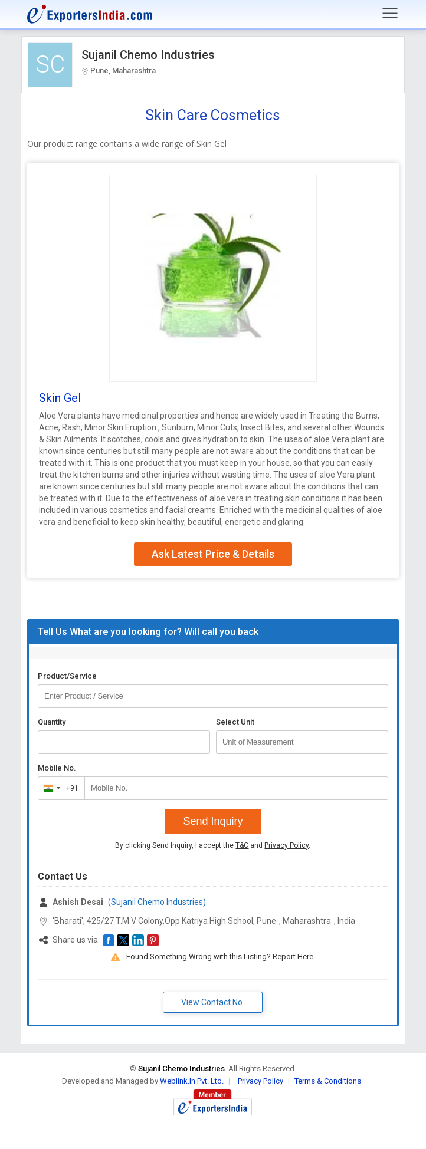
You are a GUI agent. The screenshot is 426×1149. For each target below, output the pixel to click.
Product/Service (67, 675)
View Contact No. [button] (212, 1002)
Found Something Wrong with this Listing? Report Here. (220, 956)
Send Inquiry (213, 821)
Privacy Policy (286, 845)
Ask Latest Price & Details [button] (213, 554)
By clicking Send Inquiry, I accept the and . (212, 845)
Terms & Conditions (327, 1080)
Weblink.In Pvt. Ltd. (192, 1080)
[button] (108, 940)
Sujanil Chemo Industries (148, 54)
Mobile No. (57, 767)
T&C (241, 845)
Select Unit (235, 721)
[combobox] (58, 788)
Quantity (51, 721)
